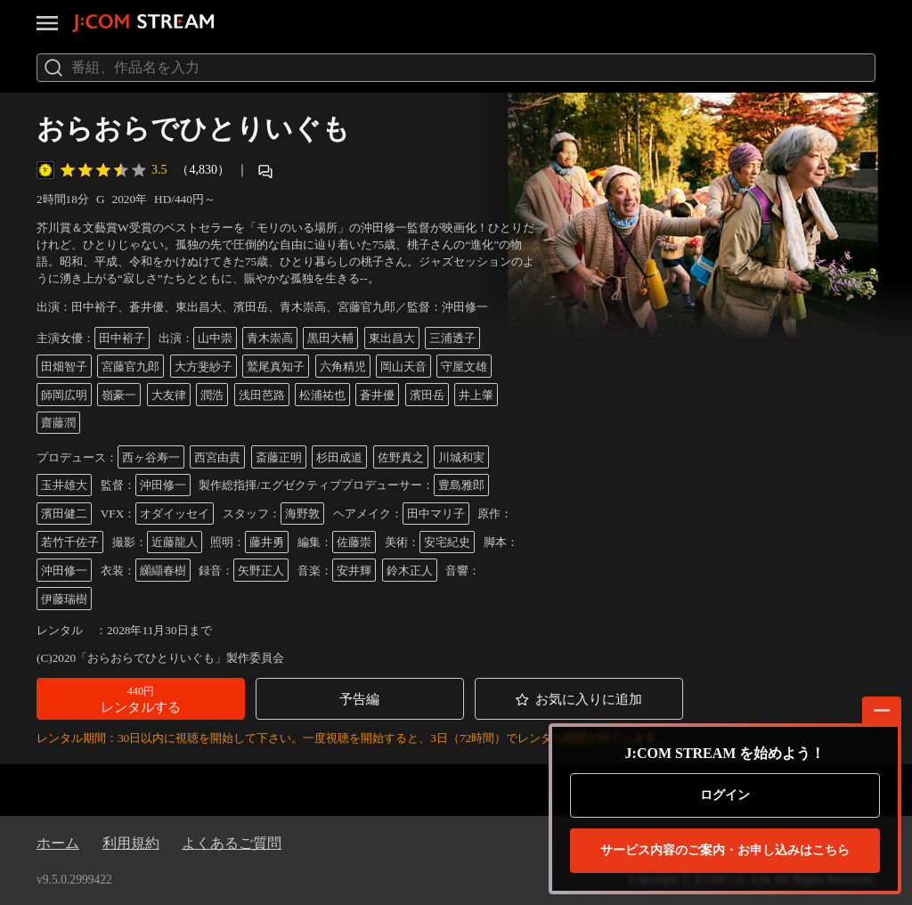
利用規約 (130, 843)
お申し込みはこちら (725, 851)
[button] (141, 699)
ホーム (58, 843)
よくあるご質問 (231, 843)
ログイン (725, 795)
